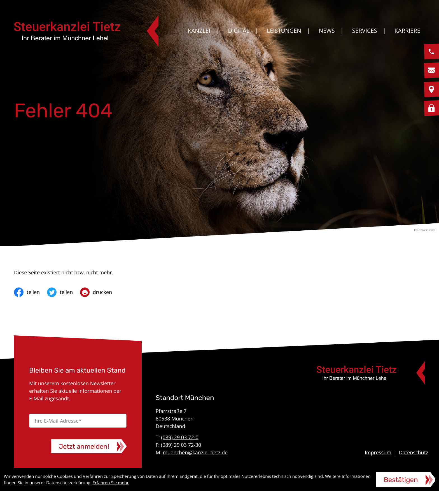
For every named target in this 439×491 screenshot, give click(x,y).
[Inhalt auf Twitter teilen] (63, 292)
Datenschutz (413, 452)
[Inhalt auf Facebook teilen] (30, 292)
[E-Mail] (78, 421)
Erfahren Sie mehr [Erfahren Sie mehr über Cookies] (111, 483)
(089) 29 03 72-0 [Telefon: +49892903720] (179, 437)
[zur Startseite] (86, 31)
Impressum (378, 452)
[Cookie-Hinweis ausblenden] (405, 479)
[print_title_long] (99, 292)
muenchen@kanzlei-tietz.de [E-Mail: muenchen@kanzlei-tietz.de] (195, 452)
